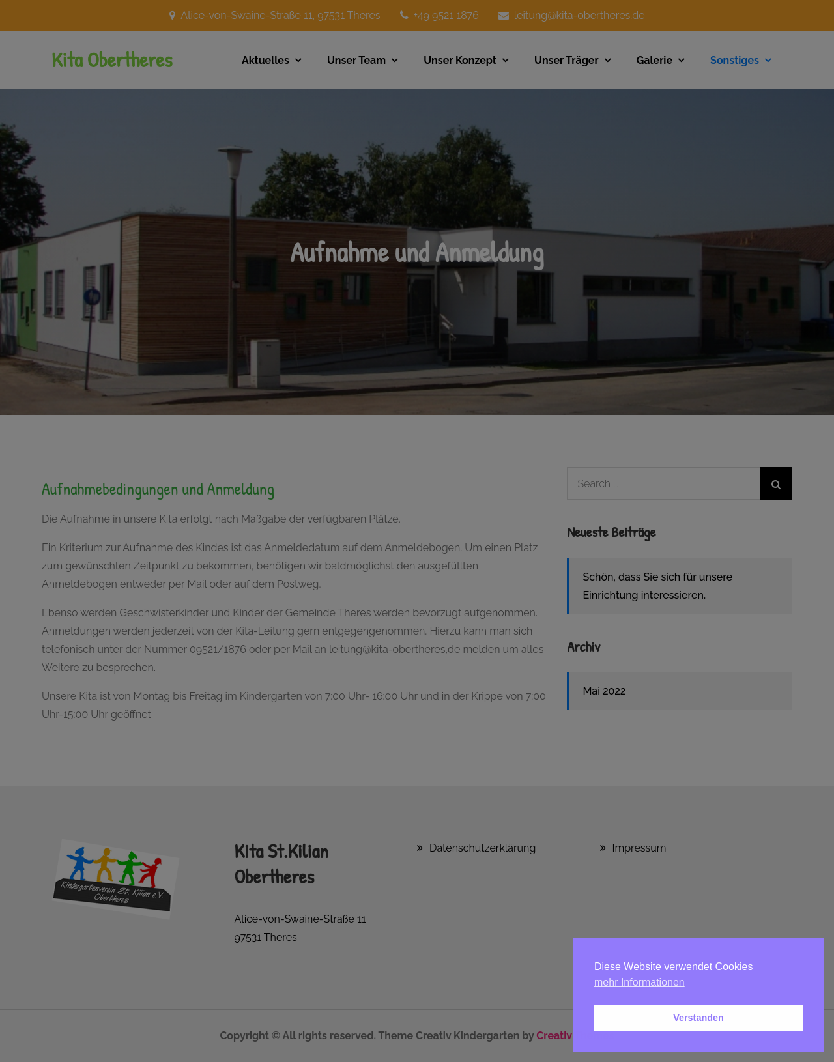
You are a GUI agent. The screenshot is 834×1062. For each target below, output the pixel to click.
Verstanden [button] (698, 1017)
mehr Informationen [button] (639, 982)
